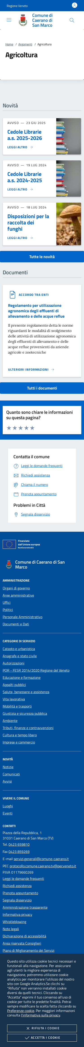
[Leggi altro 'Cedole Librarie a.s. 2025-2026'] (20, 147)
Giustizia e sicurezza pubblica (25, 713)
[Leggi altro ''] (31, 369)
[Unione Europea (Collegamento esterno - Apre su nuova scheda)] (42, 545)
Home (9, 44)
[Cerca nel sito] (72, 20)
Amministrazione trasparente (25, 907)
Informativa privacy (17, 914)
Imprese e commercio (19, 742)
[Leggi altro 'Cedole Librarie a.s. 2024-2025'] (20, 189)
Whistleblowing (14, 921)
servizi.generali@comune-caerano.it (41, 858)
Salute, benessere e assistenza (26, 692)
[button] (17, 6)
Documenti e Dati (16, 624)
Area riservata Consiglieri (22, 943)
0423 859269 (19, 851)
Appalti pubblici (14, 684)
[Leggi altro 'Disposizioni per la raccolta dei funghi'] (20, 238)
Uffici (7, 602)
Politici (8, 609)
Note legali (11, 929)
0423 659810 (19, 844)
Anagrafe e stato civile (20, 656)
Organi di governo (16, 588)
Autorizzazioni (13, 663)
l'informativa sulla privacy (40, 1015)
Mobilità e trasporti (17, 706)
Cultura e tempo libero (20, 735)
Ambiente (10, 720)
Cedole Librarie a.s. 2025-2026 (24, 135)
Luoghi (8, 806)
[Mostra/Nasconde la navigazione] (9, 19)
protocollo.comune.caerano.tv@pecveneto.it (43, 866)
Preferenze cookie (20, 1010)
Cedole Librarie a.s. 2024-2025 (24, 177)
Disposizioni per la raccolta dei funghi (28, 222)
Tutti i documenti (42, 388)
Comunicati (11, 774)
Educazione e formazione (22, 677)
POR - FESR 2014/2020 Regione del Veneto (36, 670)
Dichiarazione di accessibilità (24, 936)
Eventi (8, 813)
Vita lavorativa (14, 699)
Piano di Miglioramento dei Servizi (28, 950)
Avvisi (7, 781)
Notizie (8, 767)
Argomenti (25, 44)
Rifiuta (42, 1028)
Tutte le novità (42, 257)
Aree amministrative (18, 595)
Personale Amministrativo (22, 617)
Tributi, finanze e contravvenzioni (28, 727)
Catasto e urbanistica (19, 648)
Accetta (42, 1037)
